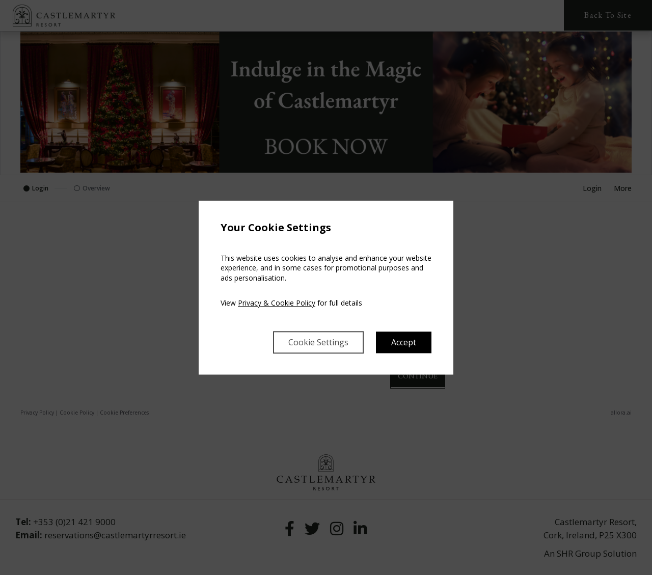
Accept (403, 342)
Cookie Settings (318, 342)
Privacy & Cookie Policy (276, 303)
